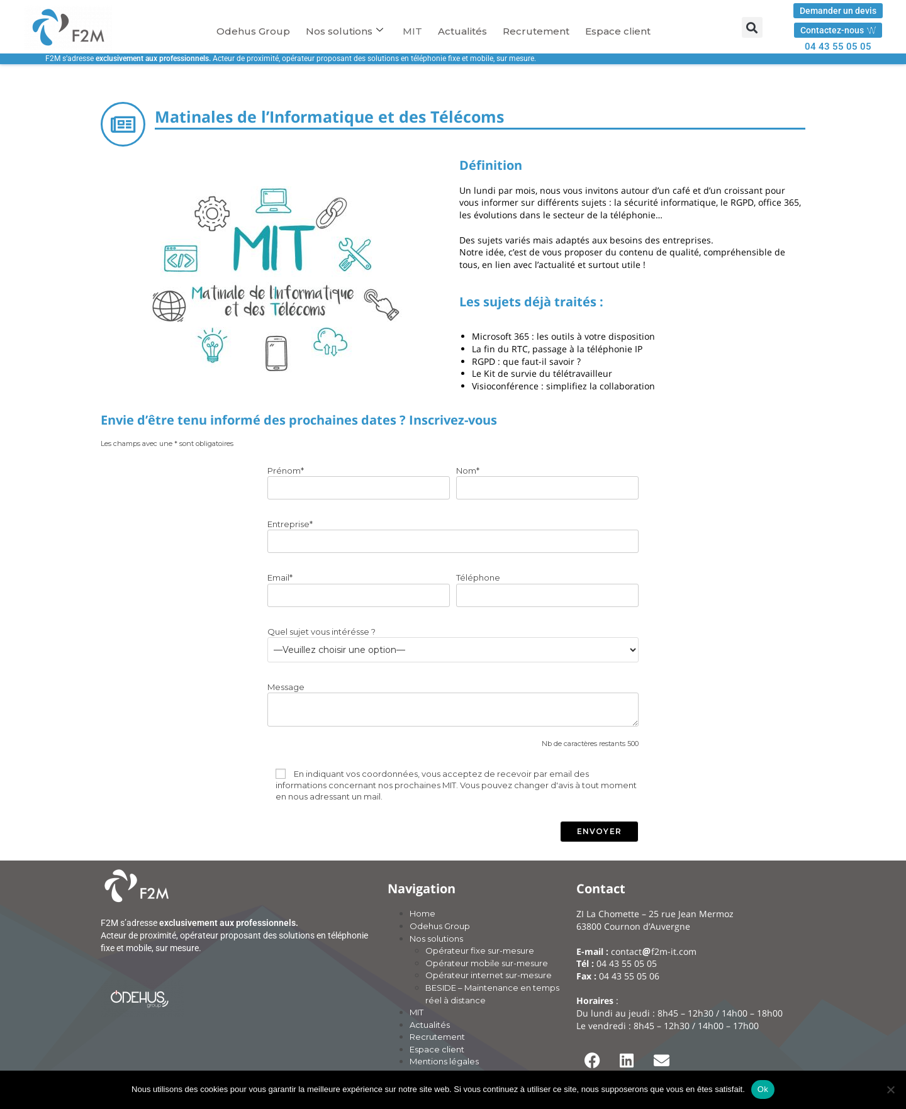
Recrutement (536, 31)
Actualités (462, 31)
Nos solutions (344, 31)
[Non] (890, 1089)
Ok (763, 1089)
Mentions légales (444, 1061)
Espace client (618, 31)
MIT (412, 31)
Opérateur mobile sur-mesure (486, 963)
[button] (752, 27)
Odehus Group (253, 31)
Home (422, 913)
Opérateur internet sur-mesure (488, 975)
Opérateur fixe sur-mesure (479, 950)
